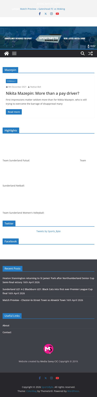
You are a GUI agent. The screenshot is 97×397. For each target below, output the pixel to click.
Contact (7, 332)
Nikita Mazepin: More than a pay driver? (42, 93)
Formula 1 (11, 81)
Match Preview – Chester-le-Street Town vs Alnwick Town (34, 300)
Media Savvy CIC (49, 361)
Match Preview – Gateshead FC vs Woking (42, 8)
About (6, 325)
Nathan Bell (35, 86)
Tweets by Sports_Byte (48, 231)
